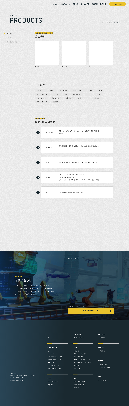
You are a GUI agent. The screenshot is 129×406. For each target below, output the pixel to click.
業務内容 (75, 4)
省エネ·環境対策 (78, 357)
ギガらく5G (51, 351)
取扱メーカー (77, 369)
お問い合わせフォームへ (90, 311)
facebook (103, 380)
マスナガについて (64, 4)
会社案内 (50, 385)
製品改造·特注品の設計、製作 (82, 363)
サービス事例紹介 (79, 338)
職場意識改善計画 (79, 385)
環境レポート (77, 388)
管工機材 (9, 34)
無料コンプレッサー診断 (54, 369)
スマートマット (52, 363)
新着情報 (95, 4)
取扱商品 (109, 23)
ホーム (54, 4)
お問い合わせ (117, 4)
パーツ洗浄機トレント (54, 366)
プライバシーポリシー (106, 367)
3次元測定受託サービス (54, 360)
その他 (8, 38)
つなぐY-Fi (51, 354)
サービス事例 (85, 4)
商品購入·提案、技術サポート (82, 360)
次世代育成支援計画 (79, 382)
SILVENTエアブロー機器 (55, 357)
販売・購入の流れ (12, 42)
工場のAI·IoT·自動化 (80, 354)
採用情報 (103, 4)
